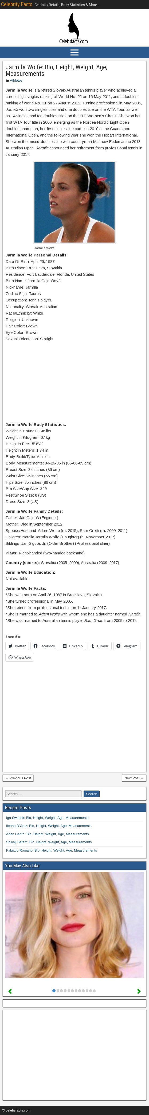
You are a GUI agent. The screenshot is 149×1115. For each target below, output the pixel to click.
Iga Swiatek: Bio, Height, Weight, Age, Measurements (47, 818)
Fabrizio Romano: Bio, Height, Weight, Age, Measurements (51, 850)
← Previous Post (18, 778)
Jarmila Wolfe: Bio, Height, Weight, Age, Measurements (56, 70)
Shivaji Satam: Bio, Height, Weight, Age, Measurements (49, 842)
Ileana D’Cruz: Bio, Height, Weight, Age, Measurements (49, 826)
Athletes (16, 80)
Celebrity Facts (16, 4)
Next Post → (134, 778)
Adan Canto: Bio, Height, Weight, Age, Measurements (47, 834)
